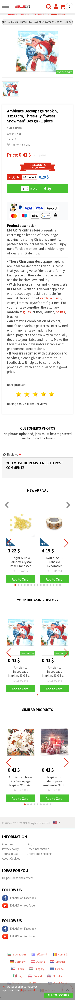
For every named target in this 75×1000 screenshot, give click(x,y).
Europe (57, 969)
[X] (3, 986)
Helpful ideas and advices (18, 878)
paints (60, 312)
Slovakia (55, 976)
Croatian (58, 961)
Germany (18, 961)
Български (16, 954)
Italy (18, 976)
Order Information (38, 849)
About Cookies (11, 858)
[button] (15, 585)
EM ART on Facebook (19, 898)
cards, (45, 298)
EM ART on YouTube (18, 906)
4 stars (43, 394)
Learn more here (30, 990)
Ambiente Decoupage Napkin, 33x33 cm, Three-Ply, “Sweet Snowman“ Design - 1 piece (20, 671)
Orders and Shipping (39, 854)
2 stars (27, 394)
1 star (19, 394)
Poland (35, 976)
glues (27, 312)
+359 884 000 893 (57, 14)
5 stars (52, 394)
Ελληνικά (39, 954)
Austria (38, 961)
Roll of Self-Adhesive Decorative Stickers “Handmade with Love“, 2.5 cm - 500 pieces (54, 562)
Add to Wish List (18, 144)
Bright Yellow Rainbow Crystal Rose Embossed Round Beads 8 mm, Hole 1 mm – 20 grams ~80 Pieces (20, 562)
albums (55, 298)
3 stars (35, 394)
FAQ (29, 844)
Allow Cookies (58, 995)
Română (60, 954)
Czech (17, 969)
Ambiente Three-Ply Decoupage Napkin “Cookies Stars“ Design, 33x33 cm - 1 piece (20, 781)
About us (7, 844)
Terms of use (10, 854)
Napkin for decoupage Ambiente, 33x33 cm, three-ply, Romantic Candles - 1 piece (54, 781)
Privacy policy (10, 849)
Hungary (36, 969)
